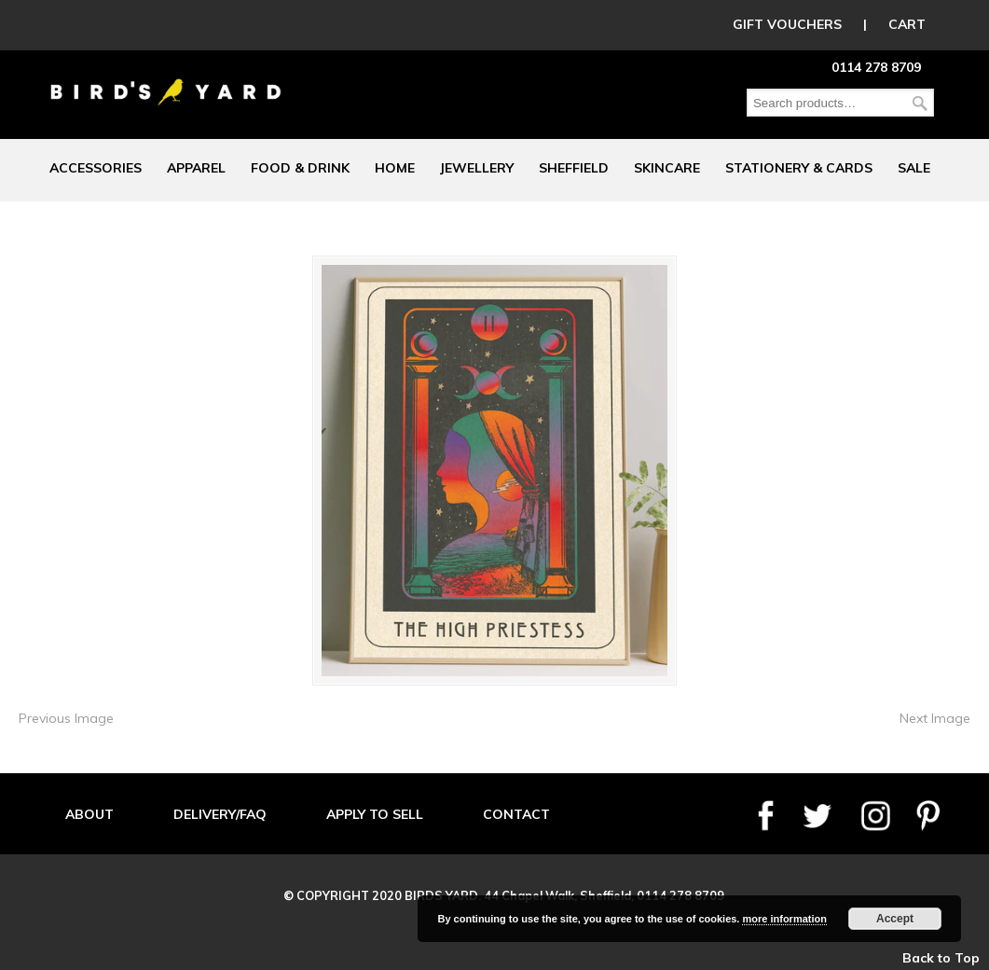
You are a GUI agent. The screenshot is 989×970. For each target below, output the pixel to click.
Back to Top (941, 957)
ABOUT (89, 814)
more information (784, 918)
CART (907, 24)
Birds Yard (165, 78)
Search (920, 103)
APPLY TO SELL (374, 814)
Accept (894, 918)
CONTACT (516, 814)
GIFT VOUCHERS (787, 24)
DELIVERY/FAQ (220, 814)
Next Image (935, 718)
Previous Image (66, 718)
